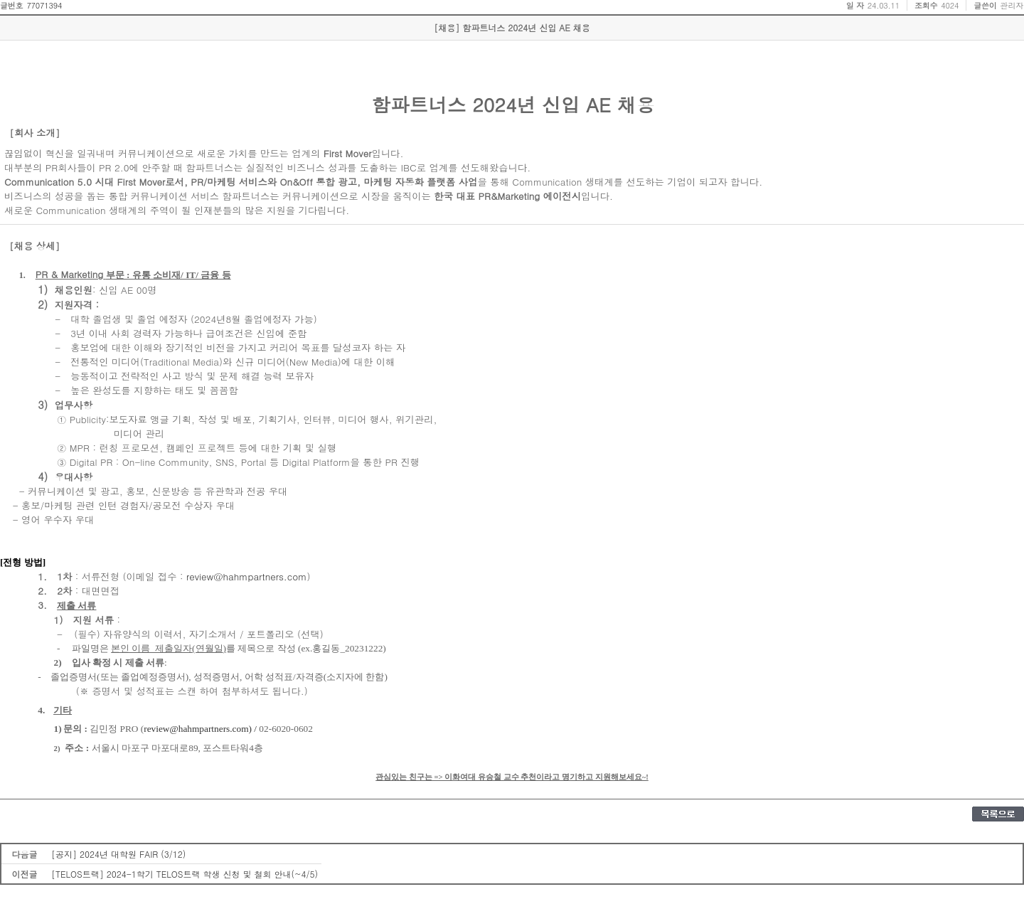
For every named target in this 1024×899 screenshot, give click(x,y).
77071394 (44, 5)
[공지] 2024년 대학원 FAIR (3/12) (118, 854)
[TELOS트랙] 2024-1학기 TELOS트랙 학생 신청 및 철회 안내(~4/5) (184, 874)
